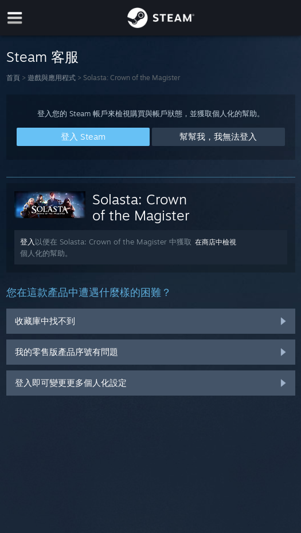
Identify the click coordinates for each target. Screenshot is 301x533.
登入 (27, 241)
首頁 (13, 77)
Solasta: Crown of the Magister (141, 207)
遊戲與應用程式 (52, 77)
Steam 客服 (42, 56)
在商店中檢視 (215, 242)
